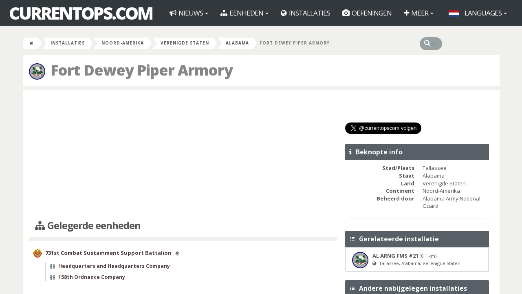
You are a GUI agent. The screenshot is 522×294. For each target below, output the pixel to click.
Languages (478, 13)
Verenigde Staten (185, 43)
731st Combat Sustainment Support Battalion (108, 252)
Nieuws (189, 13)
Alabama (237, 43)
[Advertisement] (183, 155)
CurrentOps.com (80, 13)
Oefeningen (367, 13)
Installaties (305, 13)
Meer (419, 13)
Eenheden (244, 13)
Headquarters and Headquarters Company (114, 266)
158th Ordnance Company (91, 277)
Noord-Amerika (122, 43)
